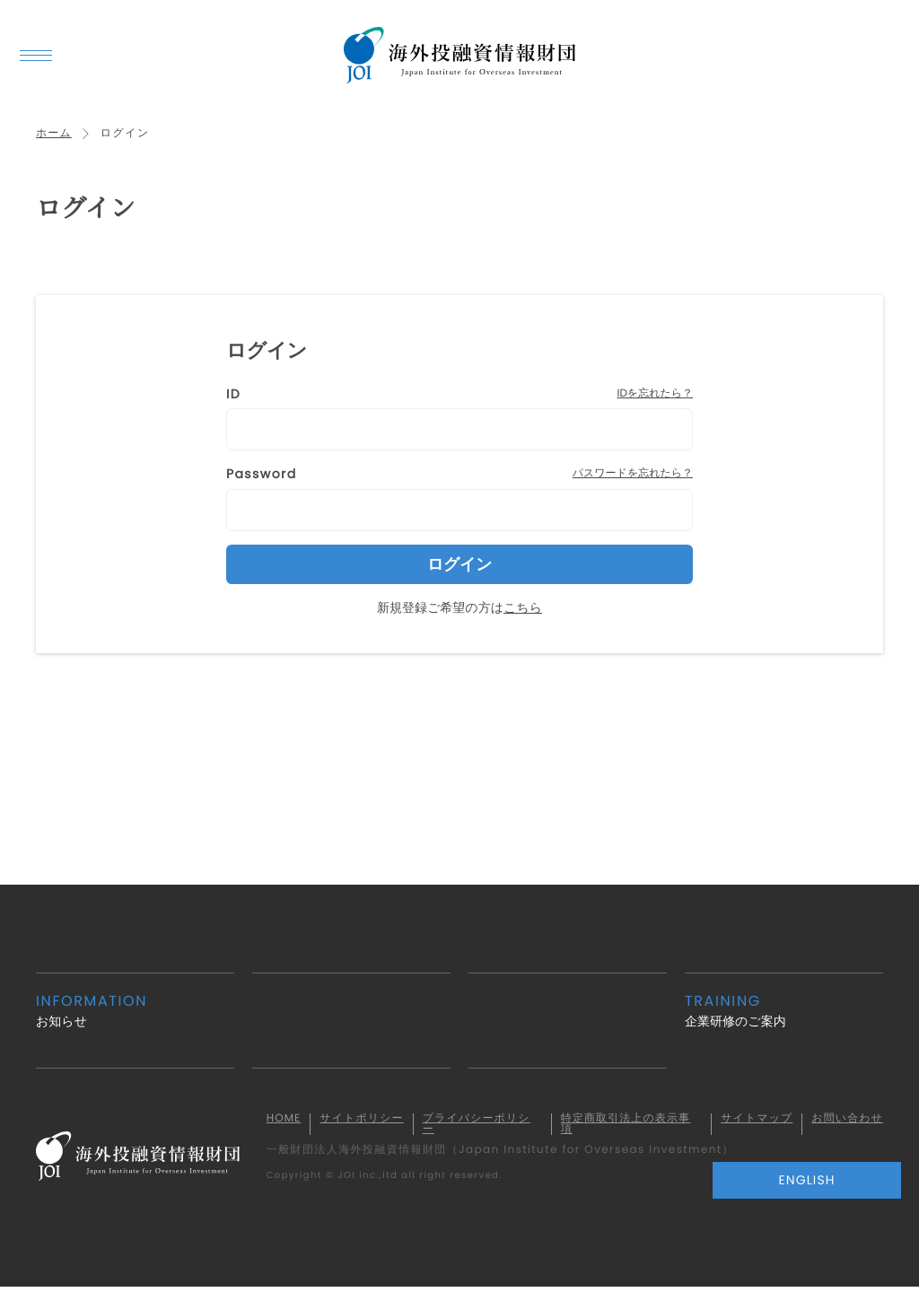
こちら (522, 609)
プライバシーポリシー (488, 1127)
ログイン (459, 566)
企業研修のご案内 (784, 1013)
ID (233, 397)
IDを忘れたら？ (655, 396)
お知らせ (135, 1013)
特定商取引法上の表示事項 (634, 1127)
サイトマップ (754, 1127)
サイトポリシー (370, 1127)
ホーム (54, 136)
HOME (296, 1121)
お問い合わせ (843, 1127)
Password (261, 476)
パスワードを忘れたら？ (633, 476)
